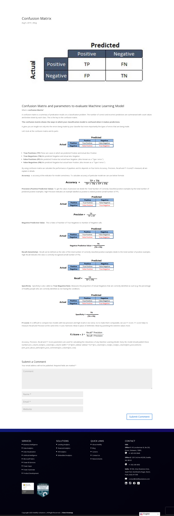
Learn (121, 5)
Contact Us (147, 5)
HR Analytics (62, 452)
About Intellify (97, 445)
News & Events (97, 459)
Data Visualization (29, 452)
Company (133, 5)
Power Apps (27, 466)
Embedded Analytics (65, 455)
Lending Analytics (64, 445)
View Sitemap (67, 513)
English (145, 514)
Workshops (111, 5)
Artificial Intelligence (30, 455)
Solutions (97, 5)
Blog (35, 23)
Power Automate (29, 470)
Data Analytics (28, 448)
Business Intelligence (30, 445)
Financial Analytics (64, 448)
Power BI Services (29, 462)
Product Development (31, 473)
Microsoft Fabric (29, 459)
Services (84, 5)
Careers (95, 452)
